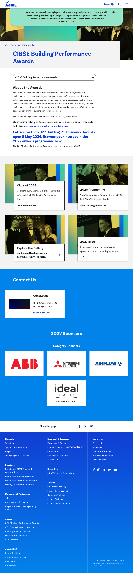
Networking (52, 469)
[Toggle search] (119, 4)
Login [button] (109, 4)
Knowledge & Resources (58, 439)
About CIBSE (11, 549)
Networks (9, 439)
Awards (8, 519)
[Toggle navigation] (126, 4)
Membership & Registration (17, 494)
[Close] (113, 12)
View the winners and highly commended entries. (46, 126)
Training (51, 482)
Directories (10, 465)
